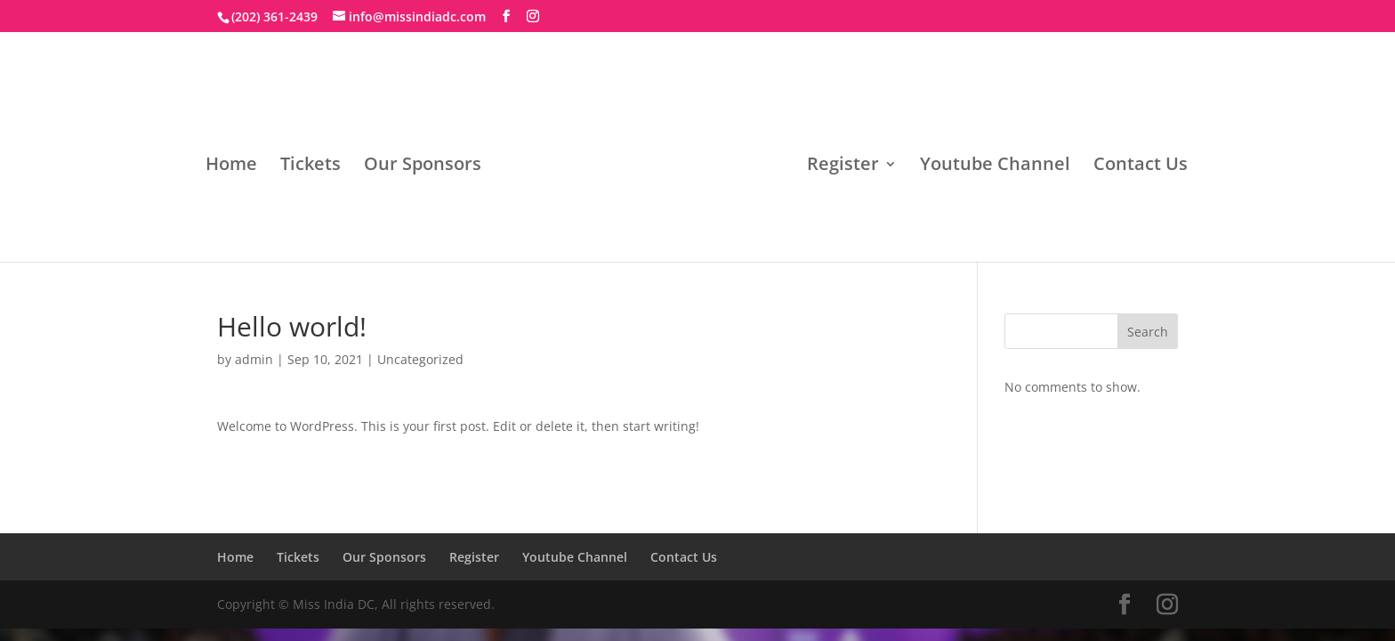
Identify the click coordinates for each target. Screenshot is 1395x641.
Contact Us (1140, 166)
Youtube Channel (995, 166)
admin (254, 359)
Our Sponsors (422, 166)
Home (231, 166)
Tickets (310, 166)
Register (843, 166)
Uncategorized (420, 359)
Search (1147, 331)
